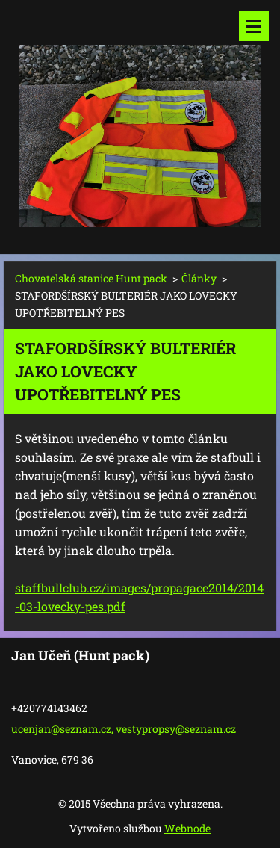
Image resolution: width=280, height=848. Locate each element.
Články (199, 278)
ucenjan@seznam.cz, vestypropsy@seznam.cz (123, 729)
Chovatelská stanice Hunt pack (91, 278)
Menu (254, 26)
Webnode (187, 828)
